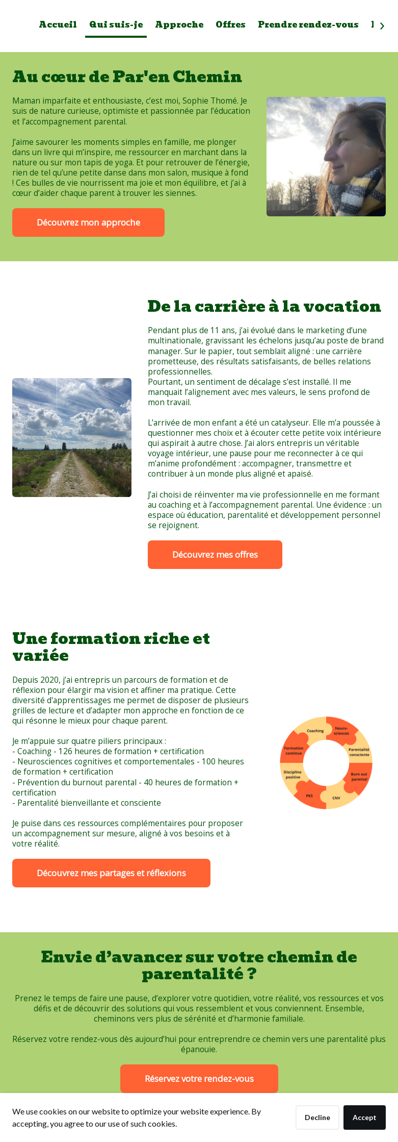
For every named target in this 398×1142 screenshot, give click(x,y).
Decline (317, 1117)
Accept (365, 1117)
